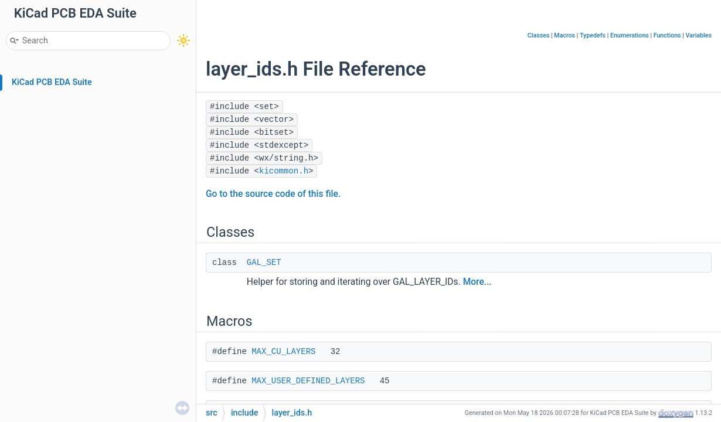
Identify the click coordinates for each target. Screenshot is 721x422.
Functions (667, 35)
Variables (698, 35)
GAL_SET (264, 262)
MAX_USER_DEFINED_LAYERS (308, 381)
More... (477, 282)
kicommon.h (283, 171)
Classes (539, 35)
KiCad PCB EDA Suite (52, 82)
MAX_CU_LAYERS (283, 351)
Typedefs (593, 35)
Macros (564, 35)
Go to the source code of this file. (273, 194)
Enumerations (629, 35)
